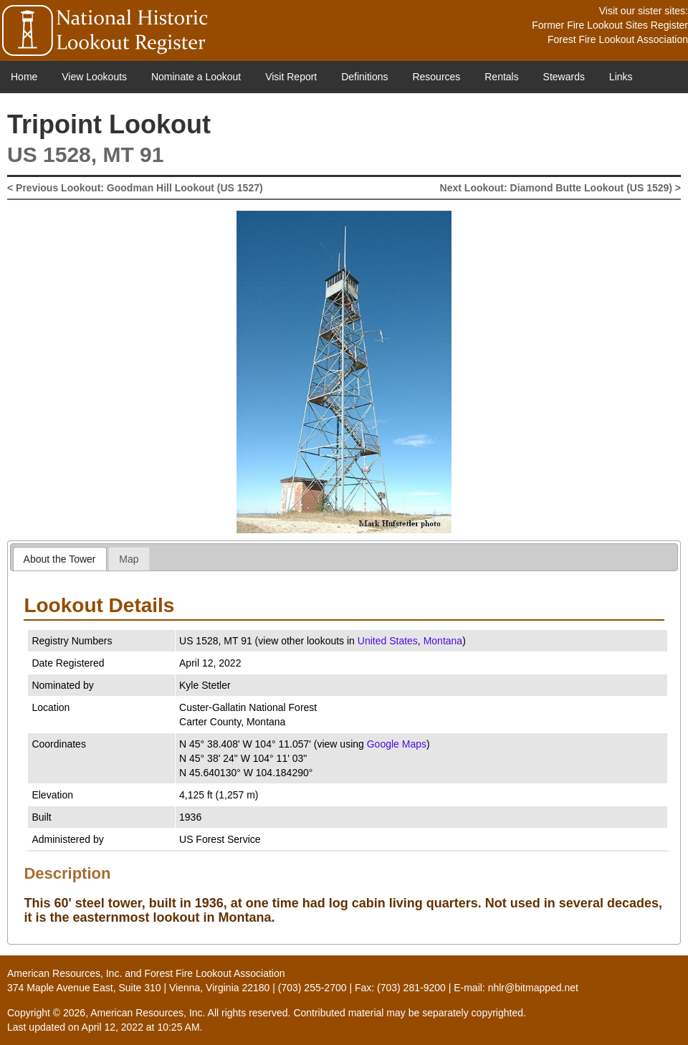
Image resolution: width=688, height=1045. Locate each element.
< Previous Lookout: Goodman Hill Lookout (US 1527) (135, 188)
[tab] (60, 559)
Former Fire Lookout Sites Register (610, 25)
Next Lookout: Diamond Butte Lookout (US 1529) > (560, 188)
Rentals (501, 76)
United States (388, 640)
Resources (436, 76)
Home (24, 76)
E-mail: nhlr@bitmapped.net (516, 987)
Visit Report (291, 76)
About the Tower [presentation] (60, 559)
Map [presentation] (128, 559)
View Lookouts (94, 76)
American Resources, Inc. (64, 973)
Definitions (364, 76)
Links (621, 76)
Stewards (564, 76)
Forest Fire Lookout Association (618, 39)
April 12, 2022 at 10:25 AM (141, 1027)
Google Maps (396, 744)
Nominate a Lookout (196, 76)
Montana (443, 640)
